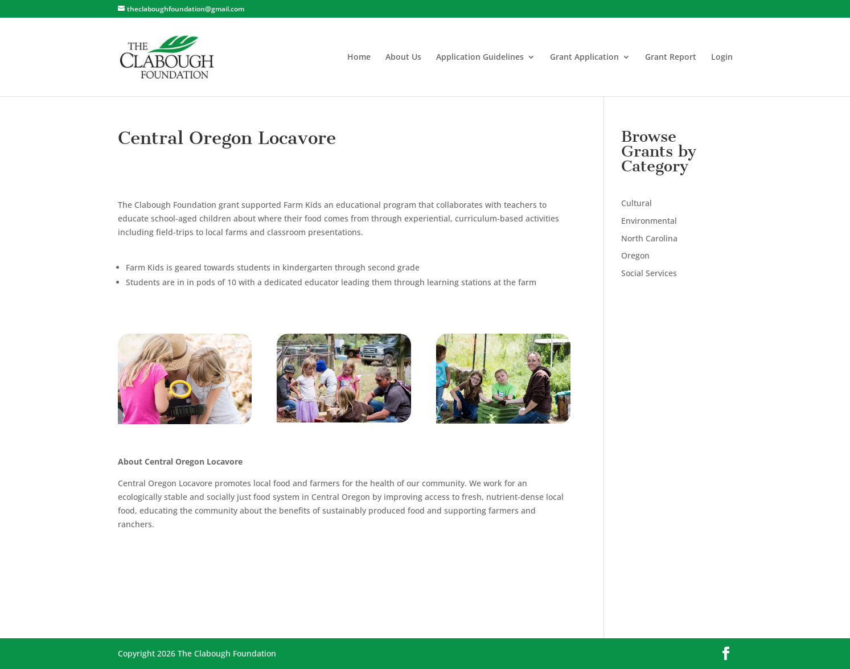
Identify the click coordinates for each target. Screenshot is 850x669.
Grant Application (584, 57)
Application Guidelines (480, 57)
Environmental (649, 220)
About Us (403, 57)
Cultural (636, 203)
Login (722, 57)
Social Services (649, 273)
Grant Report (670, 57)
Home (359, 57)
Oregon (635, 255)
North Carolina (649, 238)
